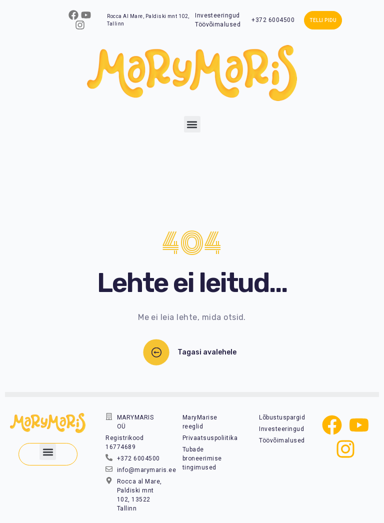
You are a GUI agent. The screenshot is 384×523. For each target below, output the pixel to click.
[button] (192, 124)
